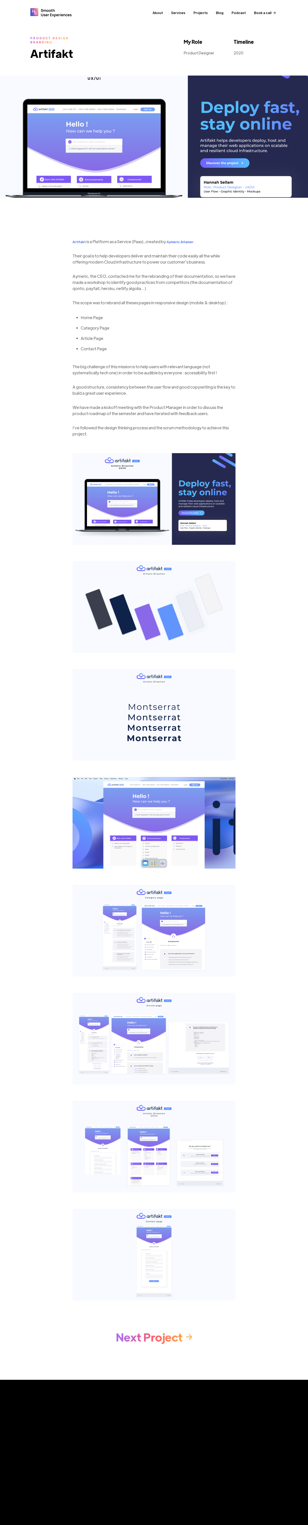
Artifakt (79, 242)
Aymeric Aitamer (180, 242)
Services (178, 13)
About (158, 13)
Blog (219, 13)
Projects (201, 13)
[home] (51, 14)
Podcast (239, 13)
